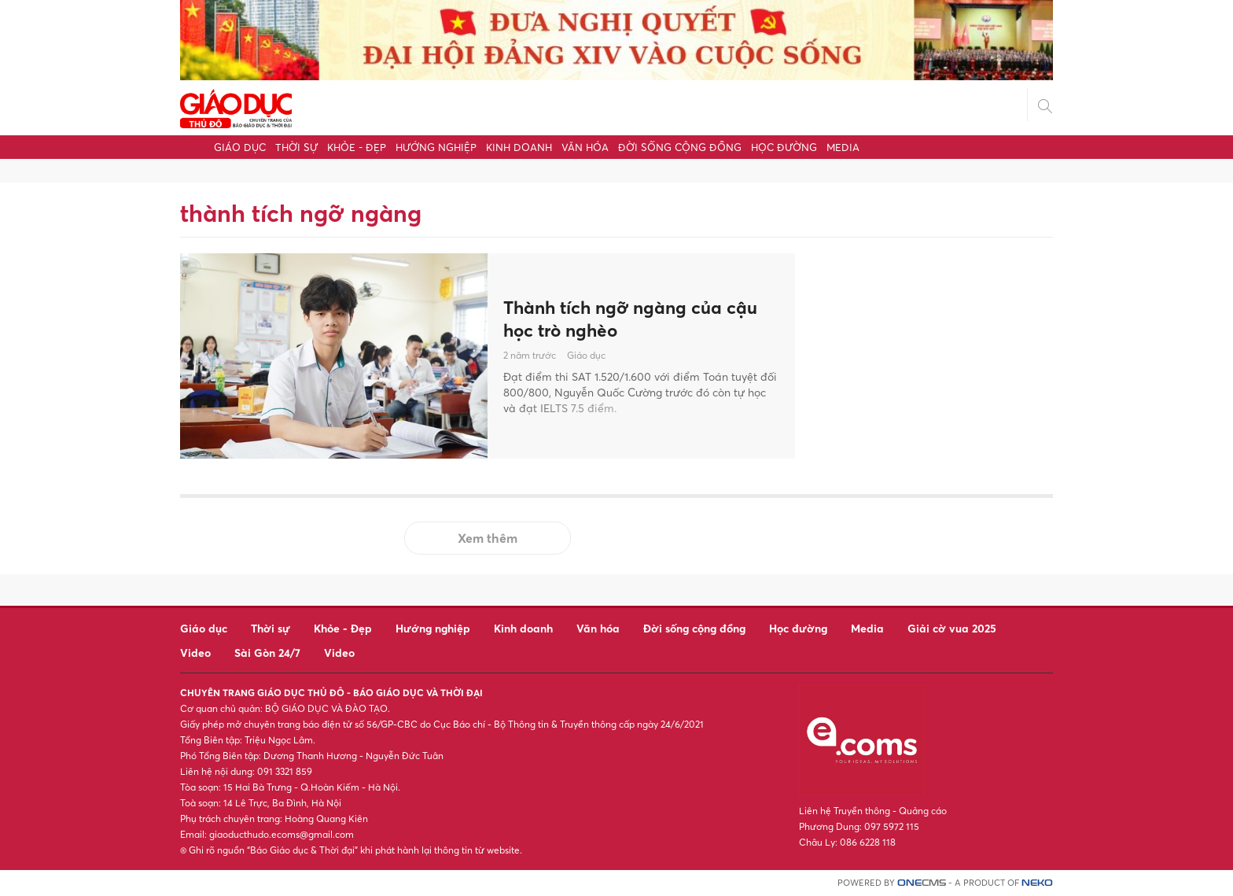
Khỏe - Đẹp (356, 147)
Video (195, 652)
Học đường (784, 147)
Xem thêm (487, 538)
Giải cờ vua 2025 (951, 628)
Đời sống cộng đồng (680, 147)
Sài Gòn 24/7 (267, 652)
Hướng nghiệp (436, 147)
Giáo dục (240, 147)
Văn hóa (585, 147)
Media (842, 147)
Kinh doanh (519, 147)
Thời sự (296, 147)
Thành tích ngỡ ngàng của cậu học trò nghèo (639, 318)
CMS (921, 883)
